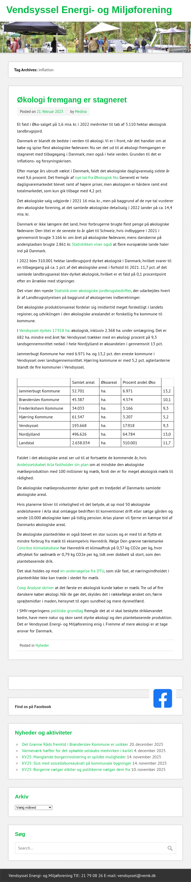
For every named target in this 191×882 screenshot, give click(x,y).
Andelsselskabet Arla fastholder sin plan (52, 464)
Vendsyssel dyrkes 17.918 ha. (44, 330)
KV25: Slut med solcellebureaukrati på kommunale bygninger (76, 763)
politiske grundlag (67, 610)
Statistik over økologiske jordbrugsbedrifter (92, 290)
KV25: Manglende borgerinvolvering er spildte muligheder (74, 756)
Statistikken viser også (92, 244)
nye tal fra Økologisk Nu (96, 177)
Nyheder (42, 645)
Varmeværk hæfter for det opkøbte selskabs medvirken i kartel (77, 750)
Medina (81, 111)
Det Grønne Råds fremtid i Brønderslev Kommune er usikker (75, 744)
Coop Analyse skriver (35, 587)
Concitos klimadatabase (38, 547)
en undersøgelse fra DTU (82, 570)
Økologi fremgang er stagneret (72, 100)
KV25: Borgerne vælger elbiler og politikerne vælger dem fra (76, 769)
